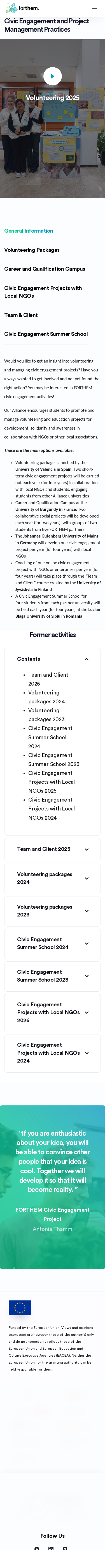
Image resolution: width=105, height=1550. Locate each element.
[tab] (28, 231)
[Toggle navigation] (94, 9)
